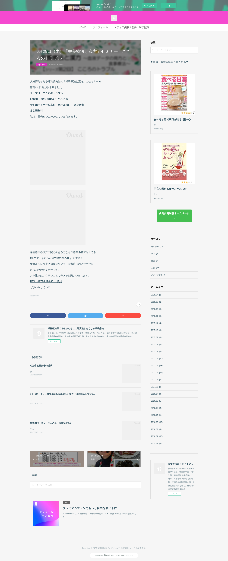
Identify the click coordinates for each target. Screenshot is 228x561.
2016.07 (156, 397)
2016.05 (156, 411)
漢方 (154, 257)
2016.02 (156, 432)
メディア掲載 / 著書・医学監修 (131, 27)
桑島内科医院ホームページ (174, 216)
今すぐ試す (149, 5)
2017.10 (156, 333)
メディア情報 (158, 278)
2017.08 (156, 348)
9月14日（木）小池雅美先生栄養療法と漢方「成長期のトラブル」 (63, 394)
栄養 (155, 271)
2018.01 (156, 319)
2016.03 (157, 425)
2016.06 (156, 404)
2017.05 (157, 369)
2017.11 (156, 326)
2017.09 (156, 340)
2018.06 (156, 305)
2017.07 (156, 355)
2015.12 (156, 447)
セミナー (42, 65)
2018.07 (156, 298)
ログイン (168, 5)
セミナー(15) (34, 296)
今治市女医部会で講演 (41, 365)
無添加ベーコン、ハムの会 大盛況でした (51, 423)
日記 (154, 264)
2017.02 (156, 390)
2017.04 (157, 376)
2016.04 (156, 418)
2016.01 (157, 439)
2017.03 (156, 383)
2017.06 (157, 362)
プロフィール (100, 27)
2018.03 (156, 312)
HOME (82, 27)
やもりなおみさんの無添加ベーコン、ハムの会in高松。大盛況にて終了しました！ (65, 429)
